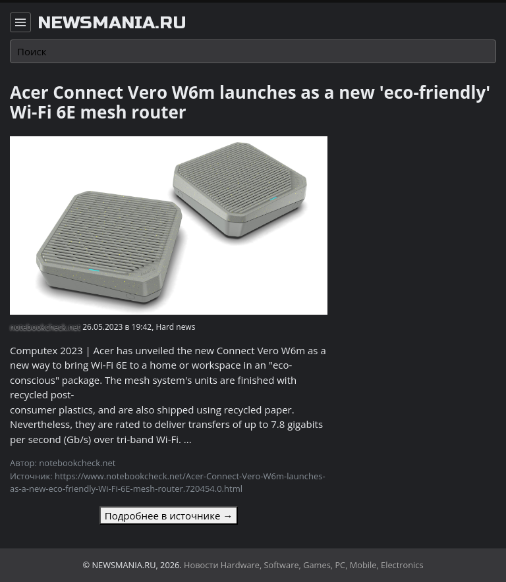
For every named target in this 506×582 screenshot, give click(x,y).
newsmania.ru (112, 23)
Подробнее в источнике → (169, 515)
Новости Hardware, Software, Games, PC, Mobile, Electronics (304, 565)
